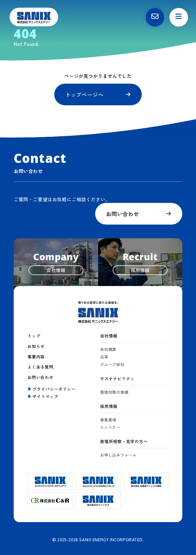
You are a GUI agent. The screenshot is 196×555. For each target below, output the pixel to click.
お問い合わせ (123, 214)
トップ (33, 336)
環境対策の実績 (115, 392)
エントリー (111, 427)
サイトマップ (45, 396)
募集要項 (108, 419)
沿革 (104, 357)
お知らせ (36, 346)
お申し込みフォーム (119, 454)
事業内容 (36, 356)
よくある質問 (40, 367)
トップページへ (85, 94)
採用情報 (108, 406)
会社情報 (108, 336)
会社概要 (108, 349)
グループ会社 (113, 364)
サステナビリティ (117, 379)
